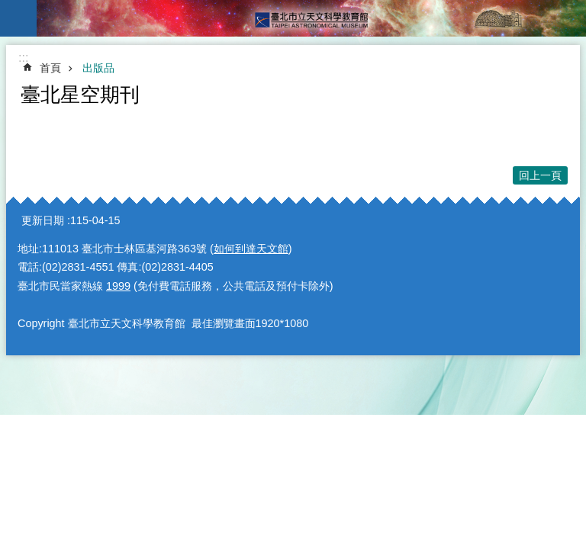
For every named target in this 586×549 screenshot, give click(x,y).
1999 (118, 286)
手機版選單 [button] (18, 18)
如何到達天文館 (251, 248)
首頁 (50, 68)
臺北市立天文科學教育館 (311, 18)
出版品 (98, 68)
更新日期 (42, 220)
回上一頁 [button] (540, 175)
